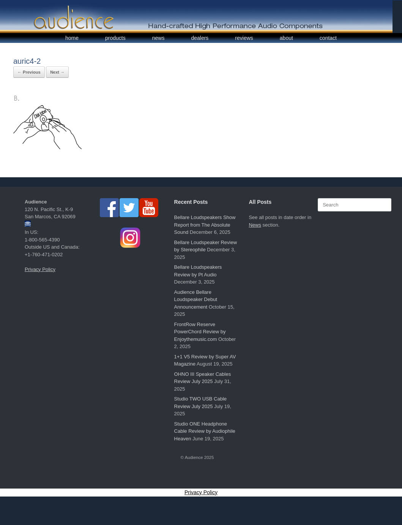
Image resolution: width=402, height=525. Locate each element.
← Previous (29, 72)
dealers (199, 38)
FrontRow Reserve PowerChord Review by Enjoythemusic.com (200, 332)
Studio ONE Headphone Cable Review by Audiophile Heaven (204, 431)
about (286, 38)
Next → (57, 72)
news (158, 38)
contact (328, 38)
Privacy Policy (40, 269)
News (255, 225)
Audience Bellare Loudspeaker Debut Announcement (195, 299)
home (72, 38)
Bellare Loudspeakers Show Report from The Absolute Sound (205, 224)
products (115, 38)
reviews (244, 38)
